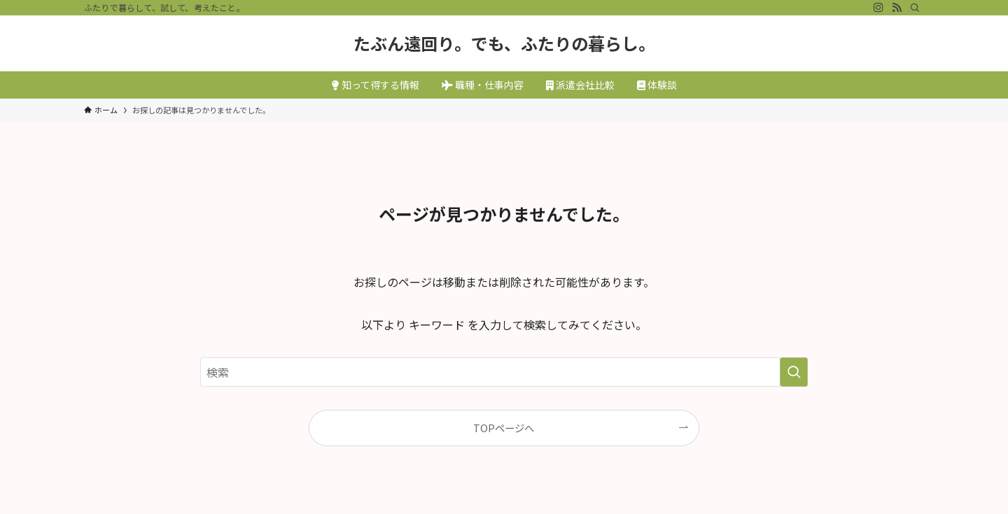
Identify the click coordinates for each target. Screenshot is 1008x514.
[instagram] (878, 7)
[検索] (915, 7)
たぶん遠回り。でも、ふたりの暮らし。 (504, 43)
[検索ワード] (504, 372)
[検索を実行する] (794, 372)
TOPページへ (503, 427)
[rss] (897, 7)
